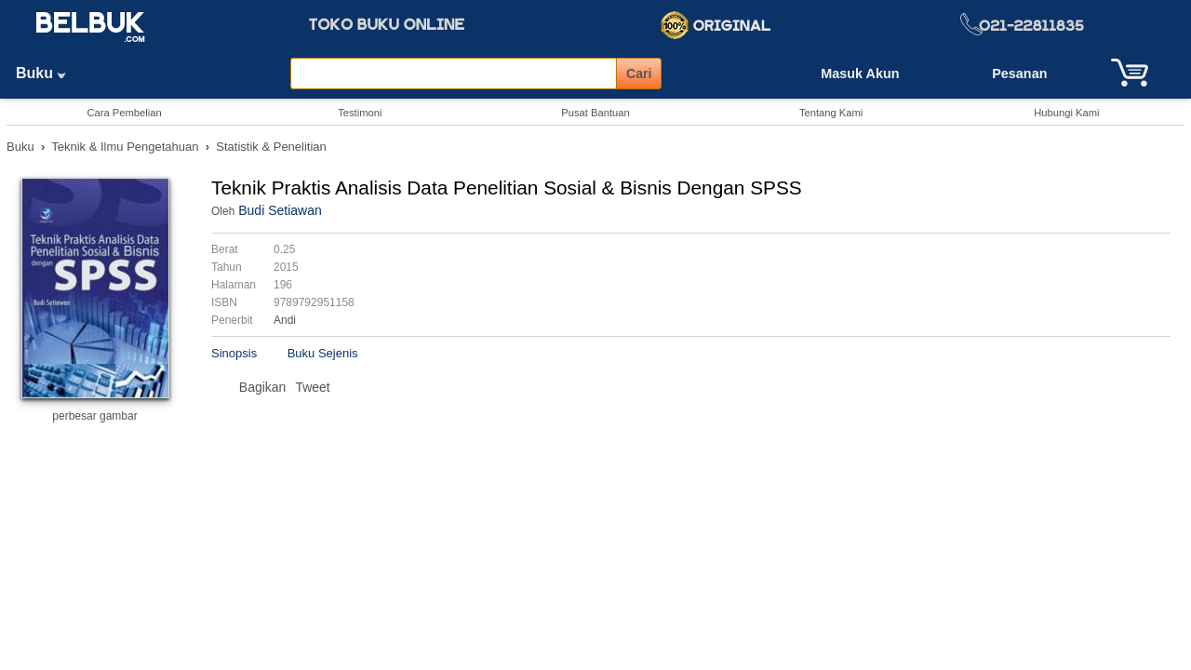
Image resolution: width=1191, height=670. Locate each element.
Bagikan (263, 387)
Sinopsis (234, 353)
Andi (285, 320)
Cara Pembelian (124, 112)
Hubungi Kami (1066, 112)
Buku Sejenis (323, 353)
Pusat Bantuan (595, 112)
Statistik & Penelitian (271, 147)
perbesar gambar (94, 415)
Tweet (312, 387)
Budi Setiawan (280, 210)
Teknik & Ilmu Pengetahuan (124, 147)
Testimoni (359, 112)
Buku (47, 73)
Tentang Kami (831, 112)
